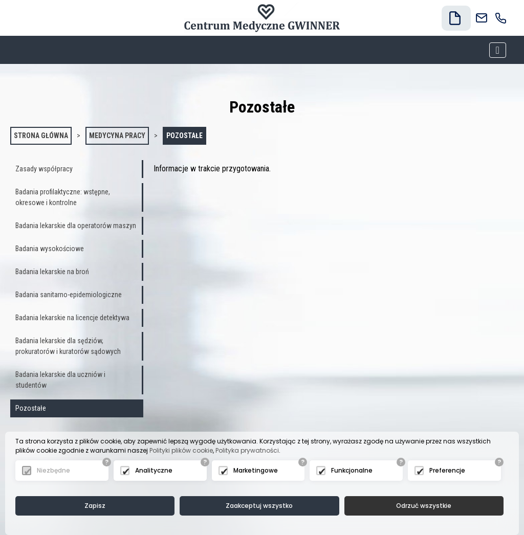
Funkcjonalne (352, 470)
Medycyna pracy (117, 135)
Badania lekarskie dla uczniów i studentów (60, 379)
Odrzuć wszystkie (423, 505)
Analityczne (153, 470)
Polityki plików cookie (181, 450)
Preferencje (447, 470)
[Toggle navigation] (497, 50)
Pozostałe (184, 135)
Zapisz (94, 505)
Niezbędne (53, 470)
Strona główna (41, 135)
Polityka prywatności (247, 450)
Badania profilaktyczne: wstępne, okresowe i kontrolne (62, 197)
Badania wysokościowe (49, 248)
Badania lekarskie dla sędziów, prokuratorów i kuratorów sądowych (68, 346)
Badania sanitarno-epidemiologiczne (68, 295)
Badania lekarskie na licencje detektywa (72, 318)
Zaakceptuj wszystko (259, 505)
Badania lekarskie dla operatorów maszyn (75, 225)
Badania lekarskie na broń (52, 272)
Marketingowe (255, 470)
